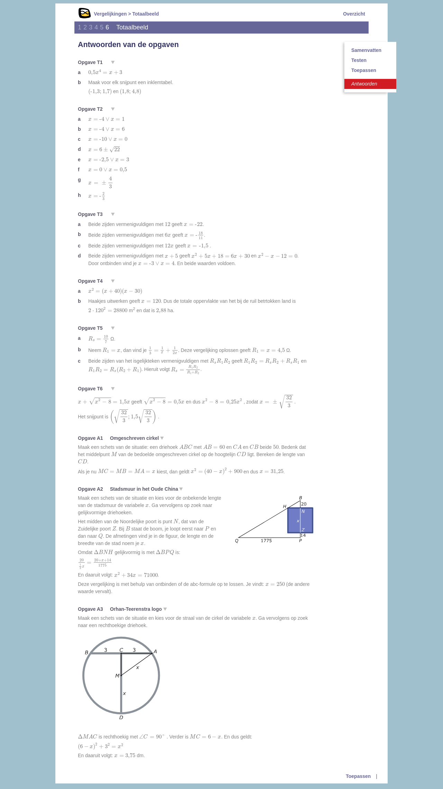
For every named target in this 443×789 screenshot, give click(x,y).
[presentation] (105, 72)
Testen (359, 60)
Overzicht (354, 14)
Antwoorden (364, 84)
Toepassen (363, 70)
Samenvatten (366, 50)
